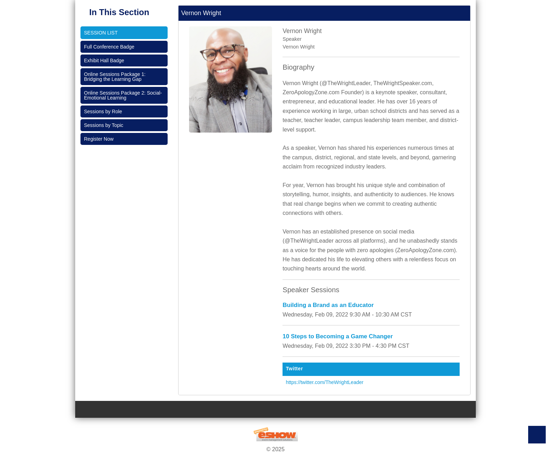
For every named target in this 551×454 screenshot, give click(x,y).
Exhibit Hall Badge (104, 60)
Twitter (294, 368)
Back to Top (537, 434)
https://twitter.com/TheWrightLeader (324, 382)
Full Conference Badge (109, 47)
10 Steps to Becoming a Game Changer (338, 336)
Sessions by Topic (103, 125)
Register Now (99, 139)
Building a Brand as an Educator (328, 305)
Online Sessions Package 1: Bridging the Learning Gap (114, 76)
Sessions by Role (103, 111)
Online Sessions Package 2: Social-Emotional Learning (123, 95)
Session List (101, 33)
